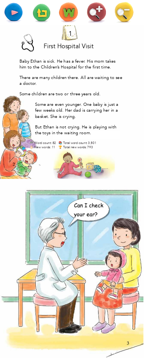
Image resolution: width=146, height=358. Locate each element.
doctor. (30, 83)
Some (24, 94)
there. (73, 78)
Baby (24, 61)
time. (106, 67)
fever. (80, 61)
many (44, 78)
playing (100, 127)
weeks (49, 110)
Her (68, 110)
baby (98, 104)
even (59, 104)
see (119, 78)
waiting (102, 78)
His (90, 61)
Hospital (68, 46)
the (36, 67)
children (59, 78)
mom (99, 61)
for (81, 67)
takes (111, 61)
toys (46, 133)
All (83, 78)
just (111, 104)
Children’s (50, 67)
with (112, 127)
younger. (73, 104)
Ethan (36, 61)
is (44, 61)
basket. (42, 116)
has (66, 61)
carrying (94, 110)
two (59, 94)
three (75, 94)
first (96, 67)
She (53, 116)
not (63, 127)
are (35, 78)
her (106, 110)
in (112, 110)
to (30, 67)
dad (77, 110)
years (86, 94)
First (49, 46)
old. (96, 94)
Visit (87, 46)
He (59, 61)
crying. (69, 116)
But (38, 127)
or (66, 94)
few (38, 110)
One (87, 104)
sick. (51, 61)
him (22, 67)
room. (85, 133)
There (25, 78)
